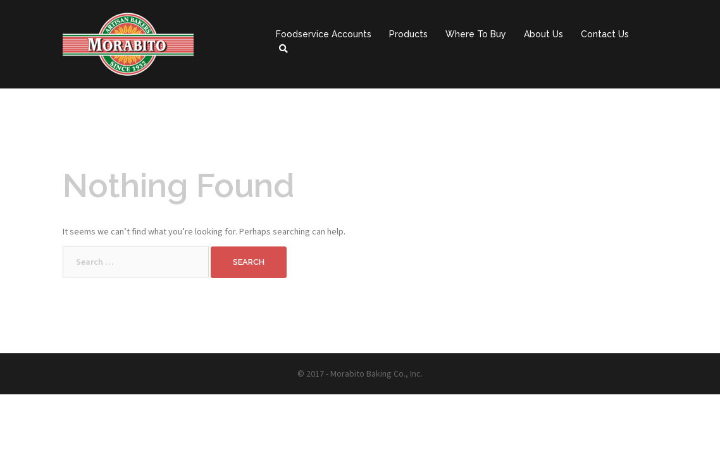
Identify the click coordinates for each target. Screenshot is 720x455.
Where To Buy (475, 34)
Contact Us (605, 34)
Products (408, 34)
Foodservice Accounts (323, 34)
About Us (543, 34)
